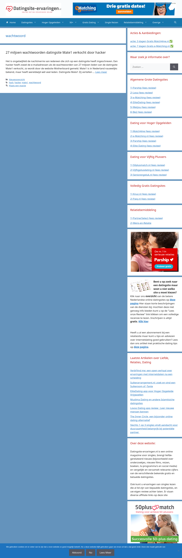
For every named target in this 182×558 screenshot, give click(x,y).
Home (11, 22)
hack (11, 82)
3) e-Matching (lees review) (145, 97)
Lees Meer (105, 552)
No (90, 552)
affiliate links (171, 547)
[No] (178, 550)
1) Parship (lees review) (143, 87)
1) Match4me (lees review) (145, 131)
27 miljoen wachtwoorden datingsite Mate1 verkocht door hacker (56, 52)
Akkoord (77, 552)
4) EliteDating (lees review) (145, 102)
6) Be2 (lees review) (141, 112)
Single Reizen (111, 22)
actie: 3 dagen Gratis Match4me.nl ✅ (151, 41)
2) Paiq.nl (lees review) (142, 198)
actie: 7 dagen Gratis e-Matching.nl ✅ (151, 46)
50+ (75, 22)
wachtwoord (35, 82)
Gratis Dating (92, 22)
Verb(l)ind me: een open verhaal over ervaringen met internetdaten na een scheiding (151, 374)
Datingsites (30, 22)
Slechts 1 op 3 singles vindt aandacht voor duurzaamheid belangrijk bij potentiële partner (154, 428)
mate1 (25, 82)
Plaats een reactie (17, 85)
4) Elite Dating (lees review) (145, 145)
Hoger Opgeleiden (54, 22)
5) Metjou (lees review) (143, 107)
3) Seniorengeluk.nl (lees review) (148, 174)
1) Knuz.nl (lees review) (143, 194)
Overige (160, 22)
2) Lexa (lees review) (141, 92)
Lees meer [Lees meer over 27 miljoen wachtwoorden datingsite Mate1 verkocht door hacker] (101, 72)
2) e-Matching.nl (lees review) (146, 136)
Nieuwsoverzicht (17, 79)
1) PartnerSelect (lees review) (146, 218)
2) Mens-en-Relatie (140, 223)
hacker (18, 82)
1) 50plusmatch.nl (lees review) (147, 165)
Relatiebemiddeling (137, 22)
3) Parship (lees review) (143, 140)
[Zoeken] (174, 66)
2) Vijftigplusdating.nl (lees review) (149, 170)
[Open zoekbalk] (175, 22)
